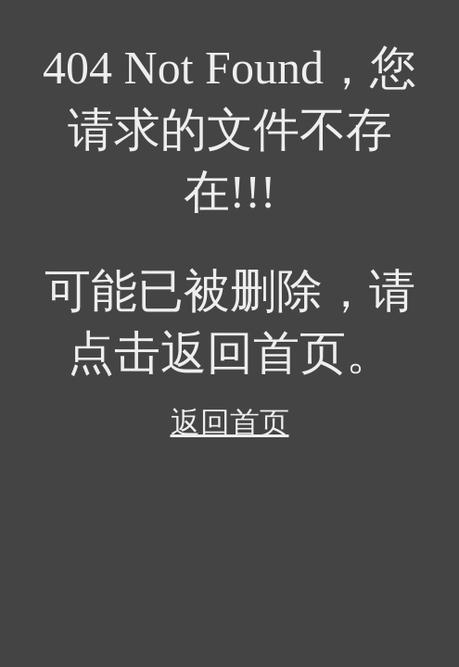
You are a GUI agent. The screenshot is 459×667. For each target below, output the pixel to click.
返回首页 (230, 422)
